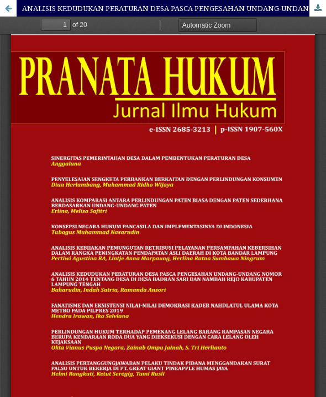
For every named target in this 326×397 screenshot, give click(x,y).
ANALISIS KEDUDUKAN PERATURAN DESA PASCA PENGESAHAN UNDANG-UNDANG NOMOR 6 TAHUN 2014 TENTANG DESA (174, 8)
